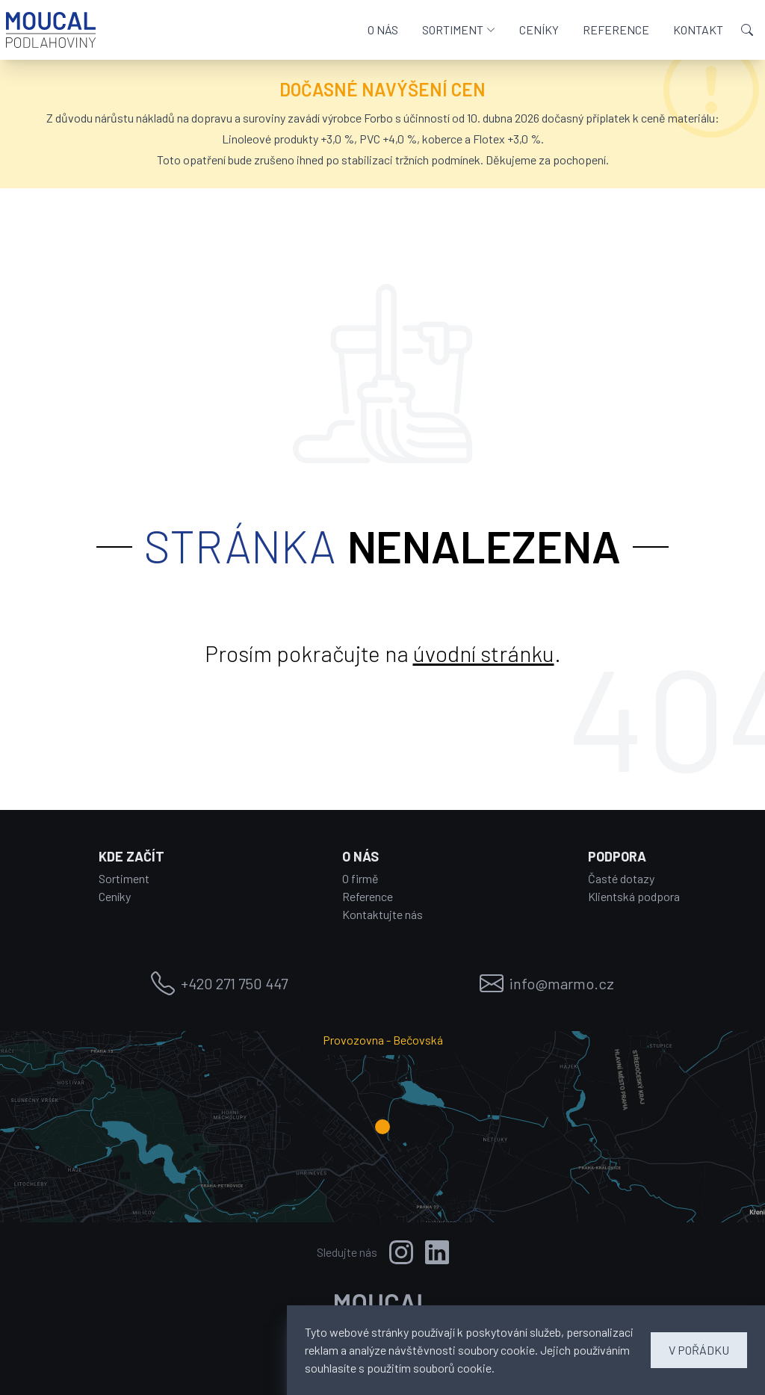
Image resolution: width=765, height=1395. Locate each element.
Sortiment (124, 878)
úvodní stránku (483, 653)
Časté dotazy (621, 878)
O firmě (360, 878)
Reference (367, 896)
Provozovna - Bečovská (383, 1040)
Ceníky (115, 896)
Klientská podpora (634, 896)
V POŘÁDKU (699, 1350)
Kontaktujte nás (382, 914)
